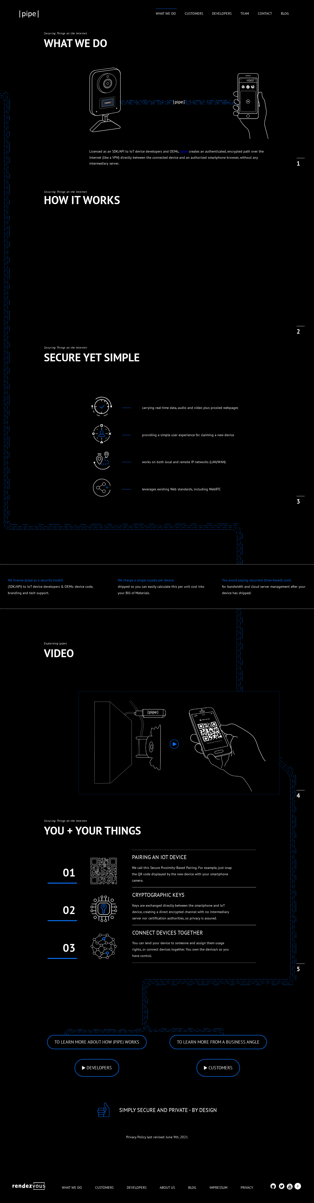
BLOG (285, 13)
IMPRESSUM (218, 1187)
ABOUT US (167, 1187)
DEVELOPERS (222, 13)
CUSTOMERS (194, 13)
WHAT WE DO (166, 13)
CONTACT (265, 13)
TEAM (244, 13)
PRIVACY (247, 1187)
